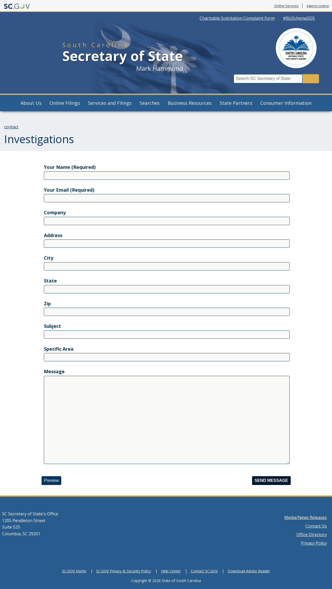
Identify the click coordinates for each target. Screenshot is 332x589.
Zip (47, 303)
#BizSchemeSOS (299, 18)
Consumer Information (285, 103)
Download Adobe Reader (249, 571)
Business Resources (190, 103)
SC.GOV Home (74, 571)
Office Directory (311, 534)
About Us (31, 103)
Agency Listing (318, 6)
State (50, 281)
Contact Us (316, 526)
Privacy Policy (314, 543)
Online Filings (65, 103)
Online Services (286, 6)
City (48, 258)
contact (11, 127)
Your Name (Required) (70, 167)
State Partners (236, 103)
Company (55, 212)
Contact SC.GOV (204, 571)
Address (53, 235)
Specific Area (58, 349)
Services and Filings (110, 103)
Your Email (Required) (69, 190)
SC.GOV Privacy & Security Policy (123, 571)
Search (310, 78)
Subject (52, 326)
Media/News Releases (305, 517)
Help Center (171, 571)
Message (54, 371)
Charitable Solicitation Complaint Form (237, 18)
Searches (150, 103)
